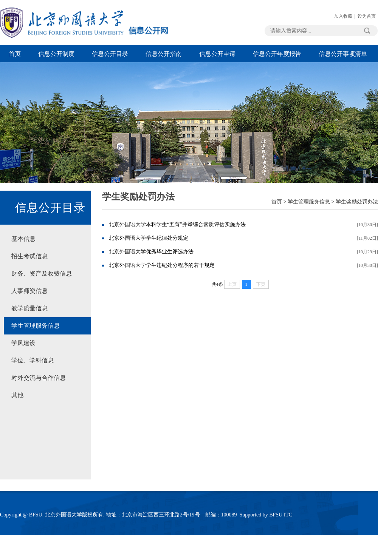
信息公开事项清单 (343, 54)
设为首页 (367, 16)
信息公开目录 (110, 54)
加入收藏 (343, 16)
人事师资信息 (29, 291)
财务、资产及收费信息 (41, 273)
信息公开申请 (217, 54)
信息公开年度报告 (277, 54)
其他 (17, 395)
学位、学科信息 (32, 360)
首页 (15, 54)
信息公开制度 (56, 54)
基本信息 (23, 239)
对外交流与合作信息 (38, 377)
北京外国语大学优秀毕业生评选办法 (151, 251)
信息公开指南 (164, 54)
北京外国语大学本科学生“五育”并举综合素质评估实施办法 (177, 224)
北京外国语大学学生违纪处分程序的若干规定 (162, 265)
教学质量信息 (29, 308)
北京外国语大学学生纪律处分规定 (148, 238)
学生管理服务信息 (35, 325)
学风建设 (23, 343)
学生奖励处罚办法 (357, 202)
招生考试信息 (29, 256)
